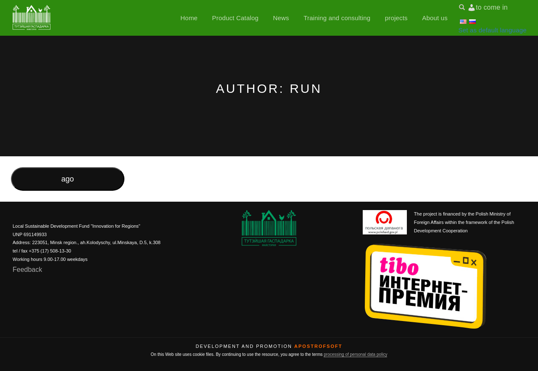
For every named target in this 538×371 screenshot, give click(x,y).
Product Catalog (235, 17)
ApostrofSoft (318, 346)
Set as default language (493, 30)
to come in (492, 7)
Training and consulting (336, 17)
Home (189, 17)
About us (435, 17)
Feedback (27, 269)
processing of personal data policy (355, 354)
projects (396, 17)
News (281, 17)
